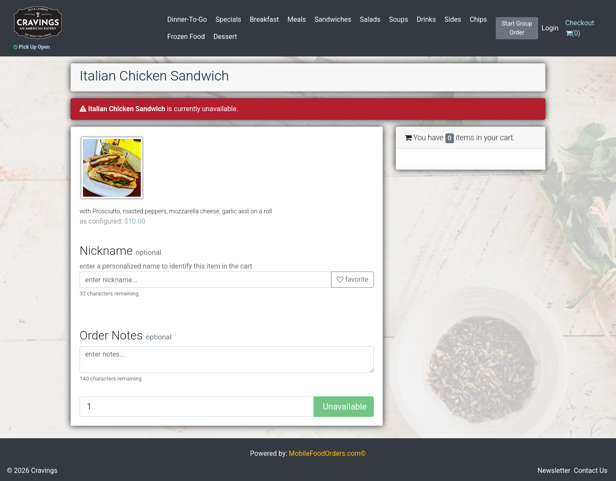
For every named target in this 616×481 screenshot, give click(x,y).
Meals (296, 19)
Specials (228, 19)
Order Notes (126, 335)
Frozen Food (186, 36)
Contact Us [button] (590, 470)
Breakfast (264, 19)
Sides (452, 19)
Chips (478, 19)
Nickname (120, 251)
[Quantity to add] (197, 406)
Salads (370, 19)
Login (550, 28)
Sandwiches (332, 19)
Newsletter (554, 470)
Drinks (426, 19)
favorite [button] (352, 279)
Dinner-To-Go (187, 19)
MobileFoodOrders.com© (327, 453)
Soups (398, 19)
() (580, 28)
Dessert (225, 36)
